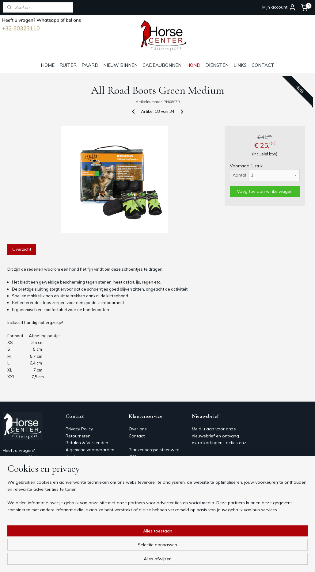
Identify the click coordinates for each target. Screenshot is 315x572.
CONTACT (263, 65)
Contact (74, 463)
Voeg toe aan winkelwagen (265, 191)
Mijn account (279, 7)
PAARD (90, 65)
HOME (48, 65)
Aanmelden (208, 463)
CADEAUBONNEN (161, 65)
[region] (117, 548)
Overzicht (21, 249)
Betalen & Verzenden (87, 442)
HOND (193, 65)
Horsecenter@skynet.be (26, 484)
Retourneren (78, 436)
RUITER (68, 65)
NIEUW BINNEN (120, 65)
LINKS (240, 65)
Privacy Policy (79, 429)
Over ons (75, 470)
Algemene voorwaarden (90, 449)
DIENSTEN (217, 65)
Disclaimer (76, 456)
